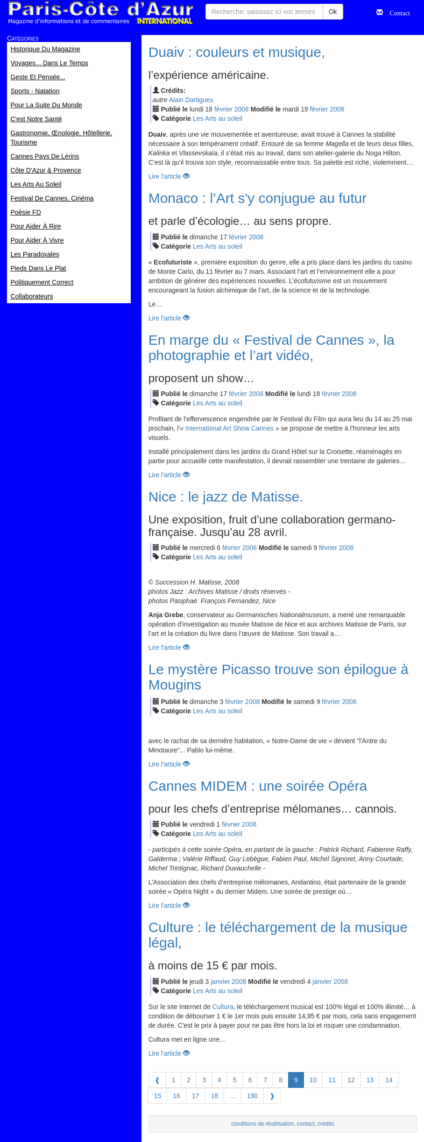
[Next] (272, 1096)
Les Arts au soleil (217, 118)
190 (252, 1096)
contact (305, 1124)
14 (389, 1080)
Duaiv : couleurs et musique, (236, 52)
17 (195, 1096)
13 (370, 1080)
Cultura (222, 1006)
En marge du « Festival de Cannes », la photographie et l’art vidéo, (271, 347)
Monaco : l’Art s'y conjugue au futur (257, 198)
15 (158, 1096)
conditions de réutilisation (262, 1124)
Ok (333, 11)
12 (351, 1080)
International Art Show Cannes (229, 428)
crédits (326, 1124)
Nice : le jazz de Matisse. (226, 496)
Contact (396, 12)
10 (313, 1080)
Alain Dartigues (191, 100)
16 (176, 1096)
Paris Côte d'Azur (100, 13)
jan (220, 981)
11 (332, 1080)
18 (214, 1096)
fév (223, 109)
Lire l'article (169, 176)
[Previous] (157, 1080)
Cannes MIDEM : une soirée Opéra (257, 786)
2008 (241, 109)
